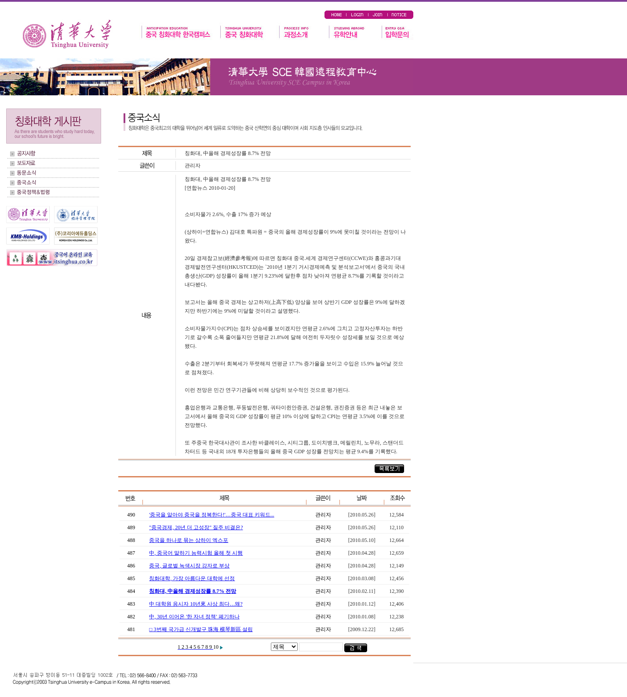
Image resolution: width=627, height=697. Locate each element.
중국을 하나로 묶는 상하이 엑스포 (188, 540)
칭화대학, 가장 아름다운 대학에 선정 (192, 578)
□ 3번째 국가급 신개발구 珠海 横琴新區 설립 (200, 629)
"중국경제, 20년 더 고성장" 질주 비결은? (196, 527)
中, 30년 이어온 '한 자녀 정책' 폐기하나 (194, 617)
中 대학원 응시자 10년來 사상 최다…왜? (195, 604)
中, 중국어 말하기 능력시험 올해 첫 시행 (196, 553)
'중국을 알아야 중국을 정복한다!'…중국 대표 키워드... (211, 515)
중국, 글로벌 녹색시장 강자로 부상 (189, 566)
